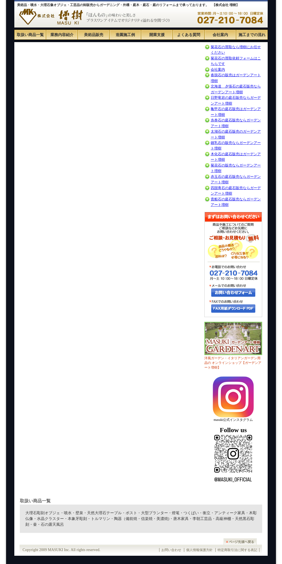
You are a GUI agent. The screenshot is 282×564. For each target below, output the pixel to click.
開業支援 (157, 35)
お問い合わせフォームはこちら (233, 292)
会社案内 (220, 35)
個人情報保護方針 (199, 550)
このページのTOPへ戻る (141, 541)
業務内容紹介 (62, 35)
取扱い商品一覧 (30, 35)
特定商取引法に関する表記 (237, 550)
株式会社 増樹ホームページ (49, 14)
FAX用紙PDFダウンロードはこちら (233, 308)
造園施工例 (125, 35)
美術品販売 (93, 35)
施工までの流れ (251, 35)
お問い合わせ (171, 550)
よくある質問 (188, 35)
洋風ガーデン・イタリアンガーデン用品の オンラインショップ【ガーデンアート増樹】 (233, 345)
